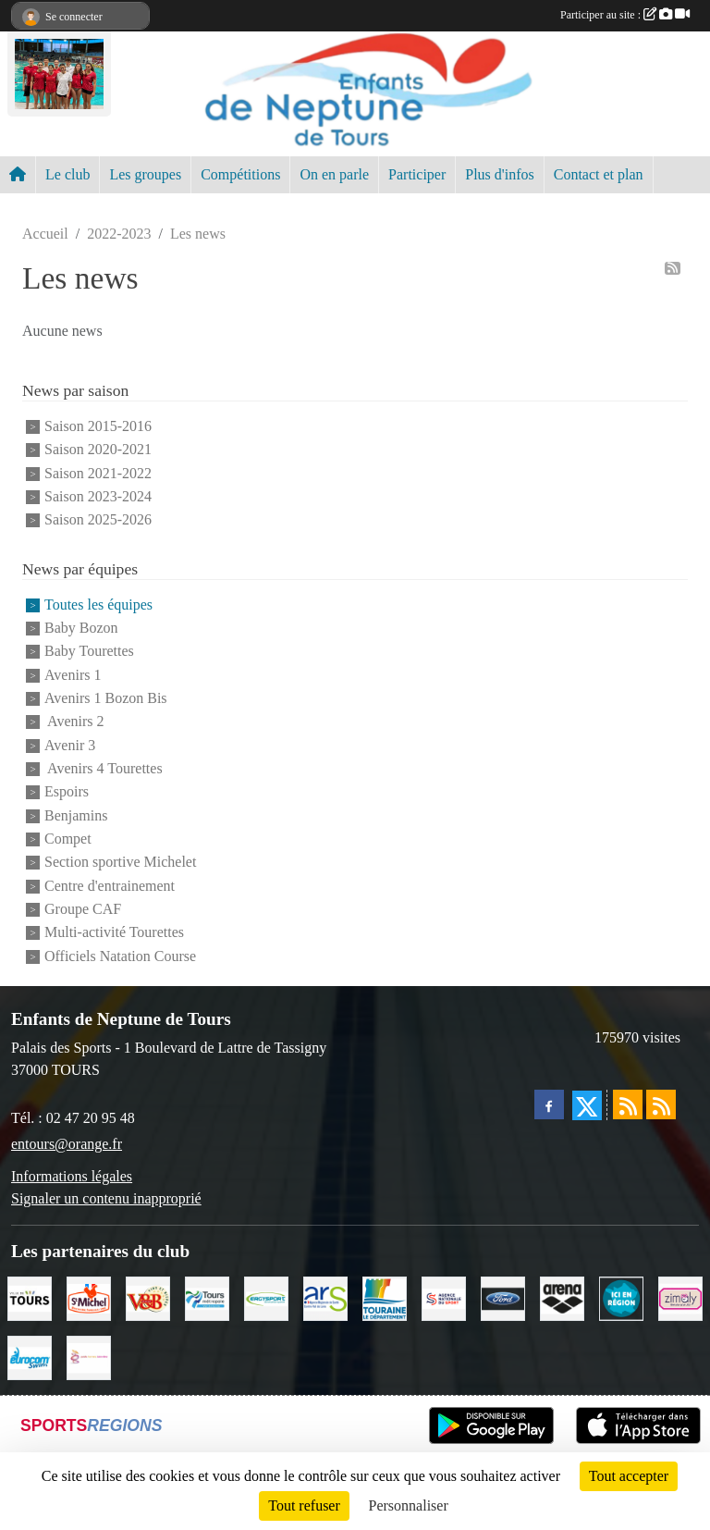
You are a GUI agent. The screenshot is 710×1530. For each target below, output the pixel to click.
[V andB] (148, 1297)
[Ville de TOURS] (29, 1297)
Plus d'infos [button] (499, 174)
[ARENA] (562, 1297)
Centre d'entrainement (109, 886)
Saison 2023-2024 (98, 496)
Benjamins (75, 815)
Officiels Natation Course (120, 956)
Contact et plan (598, 174)
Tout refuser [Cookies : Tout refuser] (304, 1505)
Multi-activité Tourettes (114, 933)
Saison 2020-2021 (98, 450)
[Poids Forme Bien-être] (89, 1356)
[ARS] (325, 1297)
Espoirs (66, 792)
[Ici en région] (621, 1297)
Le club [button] (67, 174)
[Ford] (503, 1297)
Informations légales (71, 1176)
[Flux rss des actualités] (628, 1104)
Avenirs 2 (74, 722)
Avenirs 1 (72, 675)
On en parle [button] (334, 174)
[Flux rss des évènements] (661, 1104)
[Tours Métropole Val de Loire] (207, 1297)
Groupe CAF (82, 909)
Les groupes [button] (145, 174)
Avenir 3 (69, 745)
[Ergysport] (266, 1297)
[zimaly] (680, 1297)
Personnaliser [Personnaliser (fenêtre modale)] (408, 1505)
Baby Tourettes (89, 652)
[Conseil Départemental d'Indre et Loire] (384, 1297)
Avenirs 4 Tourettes (103, 768)
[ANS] (444, 1297)
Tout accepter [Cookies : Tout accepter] (628, 1476)
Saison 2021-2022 (98, 473)
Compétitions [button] (240, 174)
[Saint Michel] (89, 1297)
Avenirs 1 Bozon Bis (105, 698)
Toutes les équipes (98, 604)
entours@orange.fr (66, 1144)
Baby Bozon (81, 627)
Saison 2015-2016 (98, 426)
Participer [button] (417, 174)
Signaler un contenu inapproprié (106, 1198)
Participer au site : (625, 14)
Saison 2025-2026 (98, 520)
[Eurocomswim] (29, 1356)
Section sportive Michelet (120, 862)
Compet (68, 838)
